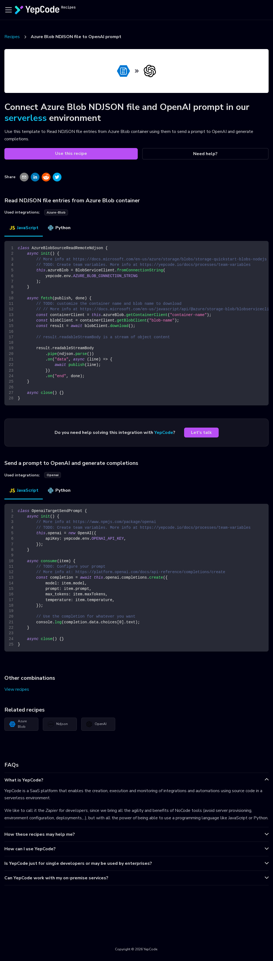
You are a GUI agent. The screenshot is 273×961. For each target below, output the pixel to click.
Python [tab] (59, 227)
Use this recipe (71, 153)
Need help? (205, 154)
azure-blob (56, 212)
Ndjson (57, 724)
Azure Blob (18, 724)
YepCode (163, 433)
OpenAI (96, 724)
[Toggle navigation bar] (8, 10)
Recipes (12, 37)
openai (52, 475)
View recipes (16, 689)
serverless (25, 118)
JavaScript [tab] (23, 227)
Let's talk (201, 433)
